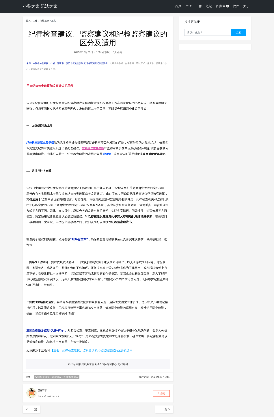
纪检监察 (44, 20)
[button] (161, 393)
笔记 (209, 6)
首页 (178, 6)
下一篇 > (164, 409)
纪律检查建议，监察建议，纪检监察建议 (56, 377)
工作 (198, 6)
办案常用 (222, 6)
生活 (188, 6)
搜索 (238, 32)
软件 (236, 6)
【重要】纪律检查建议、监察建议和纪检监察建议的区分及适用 (92, 350)
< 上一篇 (31, 409)
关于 (246, 6)
